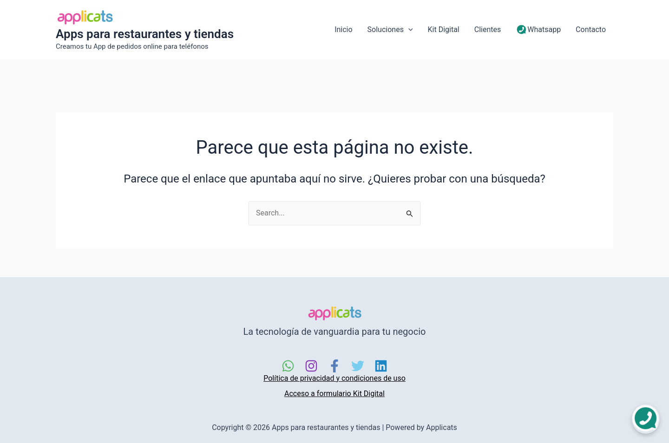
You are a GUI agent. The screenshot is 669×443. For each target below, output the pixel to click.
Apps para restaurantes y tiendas (145, 34)
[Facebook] (334, 365)
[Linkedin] (380, 365)
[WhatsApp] (288, 365)
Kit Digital (443, 29)
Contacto (591, 29)
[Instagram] (311, 365)
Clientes (487, 29)
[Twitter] (357, 365)
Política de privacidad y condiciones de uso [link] (334, 378)
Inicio (343, 29)
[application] (408, 29)
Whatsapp (538, 30)
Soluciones (390, 29)
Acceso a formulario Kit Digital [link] (334, 393)
